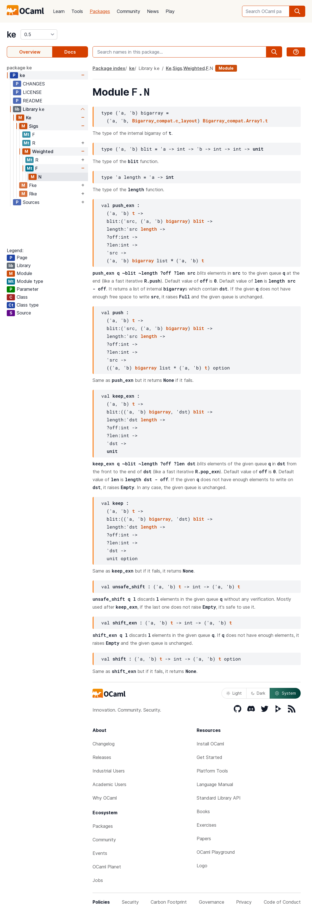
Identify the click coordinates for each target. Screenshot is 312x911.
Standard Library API (219, 798)
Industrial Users (109, 771)
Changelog (104, 744)
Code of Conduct (282, 902)
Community (128, 11)
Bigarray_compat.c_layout (164, 121)
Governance (211, 902)
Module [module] (226, 68)
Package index (109, 68)
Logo (202, 865)
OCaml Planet (107, 867)
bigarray (177, 221)
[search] (297, 11)
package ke (19, 68)
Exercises (206, 825)
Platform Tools (212, 771)
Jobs (98, 880)
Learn (59, 11)
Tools (77, 11)
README (32, 101)
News (153, 11)
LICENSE (32, 92)
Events (100, 853)
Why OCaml (105, 798)
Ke (28, 117)
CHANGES (34, 84)
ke (11, 34)
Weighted (42, 151)
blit (198, 221)
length (148, 229)
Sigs (33, 126)
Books (203, 811)
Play (170, 11)
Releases (102, 757)
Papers (204, 838)
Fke (33, 185)
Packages (100, 11)
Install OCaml (210, 744)
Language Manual (215, 784)
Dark (258, 693)
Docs (70, 52)
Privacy (244, 902)
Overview (29, 52)
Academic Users (109, 784)
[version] (39, 34)
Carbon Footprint (169, 902)
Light (234, 693)
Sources (31, 202)
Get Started (209, 757)
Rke (33, 194)
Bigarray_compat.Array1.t (235, 121)
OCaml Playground (216, 852)
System (285, 693)
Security (130, 902)
